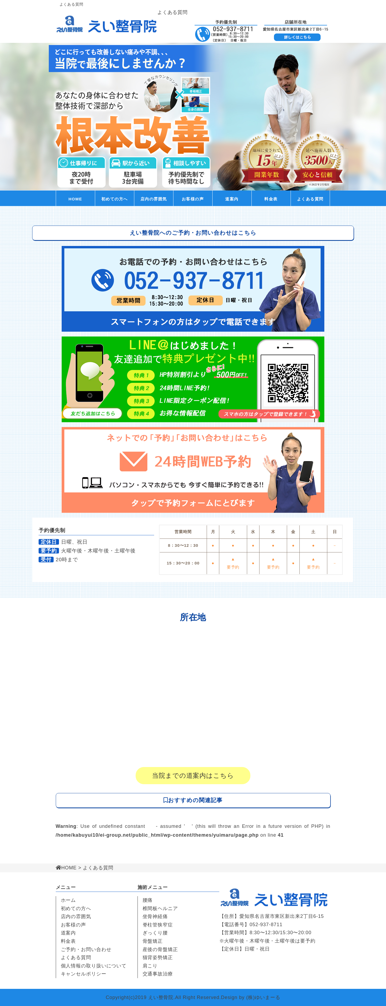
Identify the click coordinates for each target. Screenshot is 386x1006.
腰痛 (148, 900)
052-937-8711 (266, 924)
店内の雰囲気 (153, 199)
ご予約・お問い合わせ (86, 949)
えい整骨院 (161, 997)
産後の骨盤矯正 (160, 949)
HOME (75, 199)
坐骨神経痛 (155, 916)
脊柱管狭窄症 (158, 925)
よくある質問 (310, 199)
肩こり (150, 965)
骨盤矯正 (153, 941)
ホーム (68, 900)
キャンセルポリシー (83, 974)
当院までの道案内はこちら (193, 775)
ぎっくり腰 (155, 933)
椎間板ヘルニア (160, 908)
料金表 (271, 199)
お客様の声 (193, 199)
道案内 (232, 199)
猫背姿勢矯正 (158, 957)
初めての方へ (114, 199)
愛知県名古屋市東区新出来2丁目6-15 (281, 916)
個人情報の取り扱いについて (94, 965)
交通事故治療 (158, 974)
